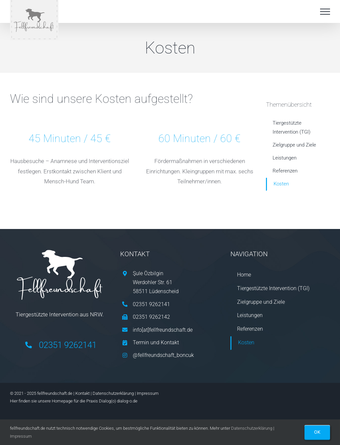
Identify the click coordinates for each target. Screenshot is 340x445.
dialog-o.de (127, 400)
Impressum (148, 393)
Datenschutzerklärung (113, 393)
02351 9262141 (68, 345)
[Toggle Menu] (325, 12)
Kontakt (82, 393)
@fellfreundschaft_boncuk (163, 355)
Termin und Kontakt (156, 342)
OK (317, 432)
